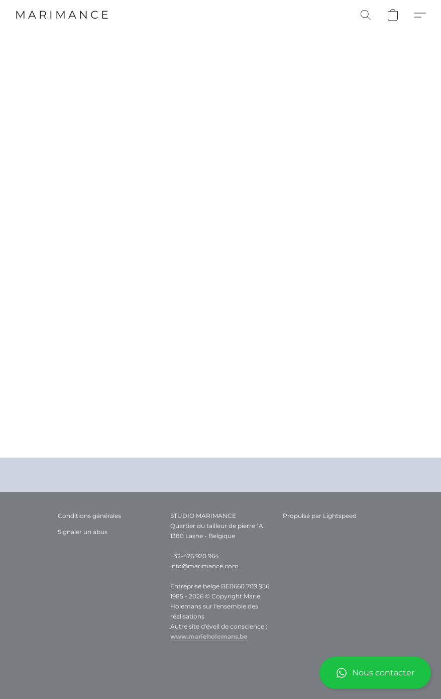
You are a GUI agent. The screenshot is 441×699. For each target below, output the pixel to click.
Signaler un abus (82, 532)
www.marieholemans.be (209, 636)
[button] (375, 673)
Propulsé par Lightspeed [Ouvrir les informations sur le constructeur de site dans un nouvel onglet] (320, 515)
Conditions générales (89, 515)
